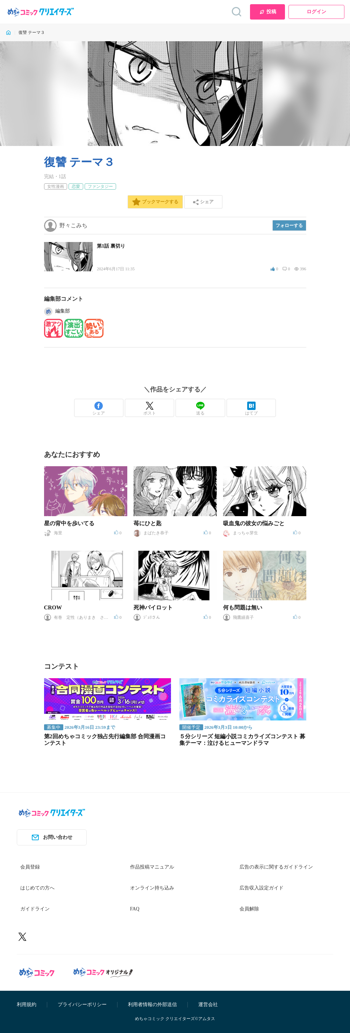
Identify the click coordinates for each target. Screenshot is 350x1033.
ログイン (316, 11)
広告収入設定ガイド (262, 888)
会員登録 (30, 867)
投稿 (267, 12)
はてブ (251, 409)
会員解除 (249, 908)
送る (200, 409)
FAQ (135, 908)
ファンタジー (100, 186)
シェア (98, 409)
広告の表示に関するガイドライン (276, 867)
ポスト (149, 409)
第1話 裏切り (111, 246)
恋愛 (76, 186)
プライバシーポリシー (82, 1004)
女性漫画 (55, 186)
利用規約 (26, 1004)
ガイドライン (35, 908)
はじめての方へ (37, 888)
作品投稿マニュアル (152, 867)
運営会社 (208, 1004)
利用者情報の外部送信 (152, 1004)
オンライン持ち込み (152, 888)
